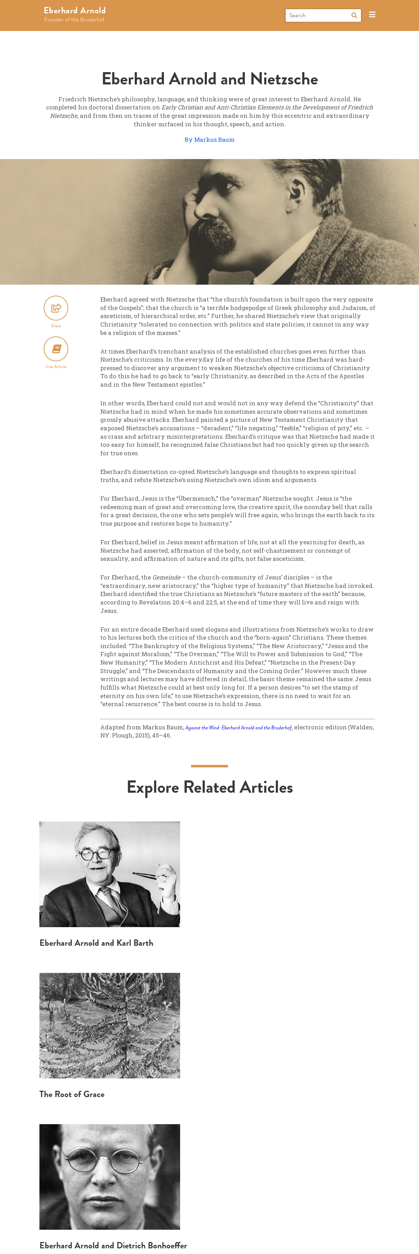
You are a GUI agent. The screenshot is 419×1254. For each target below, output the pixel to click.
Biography (70, 1219)
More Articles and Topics (209, 1136)
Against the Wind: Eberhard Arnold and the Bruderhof (245, 727)
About (235, 1219)
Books (167, 1219)
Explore (101, 1219)
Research (137, 1219)
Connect (204, 1219)
